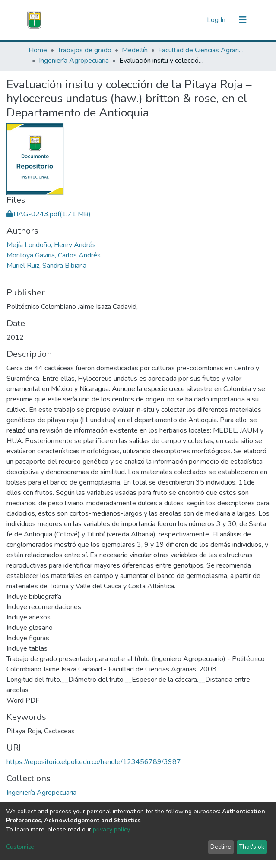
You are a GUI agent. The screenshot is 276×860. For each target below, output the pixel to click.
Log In (217, 20)
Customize (20, 847)
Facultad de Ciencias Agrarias (201, 50)
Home (38, 50)
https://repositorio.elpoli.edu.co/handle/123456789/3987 (93, 762)
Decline (220, 847)
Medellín (135, 50)
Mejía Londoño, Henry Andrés (51, 245)
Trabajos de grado (84, 50)
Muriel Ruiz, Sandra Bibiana (46, 265)
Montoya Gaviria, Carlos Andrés (53, 255)
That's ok (251, 847)
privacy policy (111, 829)
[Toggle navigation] (243, 20)
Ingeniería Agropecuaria (74, 60)
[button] (198, 20)
